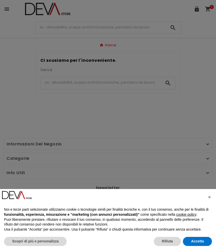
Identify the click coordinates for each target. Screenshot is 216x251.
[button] (209, 197)
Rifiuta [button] (167, 241)
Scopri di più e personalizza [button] (35, 241)
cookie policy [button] (186, 214)
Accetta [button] (197, 241)
